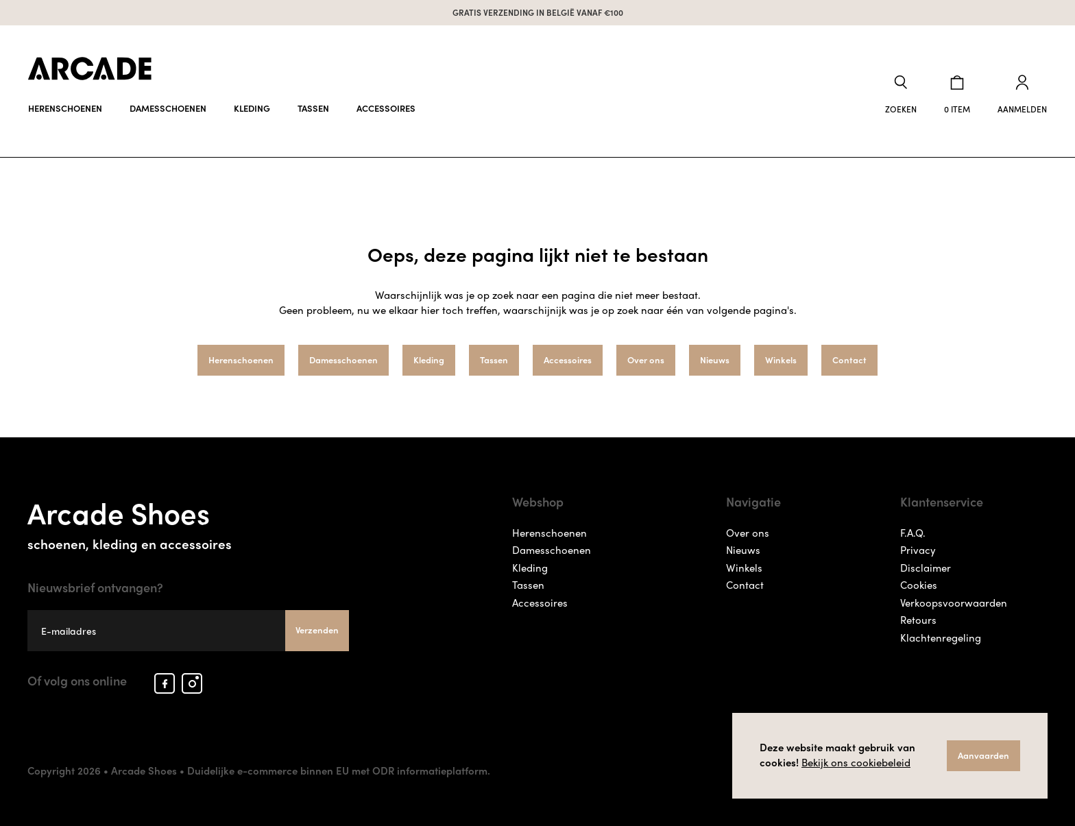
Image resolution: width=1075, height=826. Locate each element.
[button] (901, 95)
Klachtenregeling (940, 637)
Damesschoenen (168, 107)
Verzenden (317, 629)
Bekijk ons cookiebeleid (855, 762)
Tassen (313, 107)
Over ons (645, 359)
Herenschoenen (65, 107)
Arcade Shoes (188, 521)
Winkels (781, 359)
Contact (849, 359)
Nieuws (714, 359)
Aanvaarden (983, 755)
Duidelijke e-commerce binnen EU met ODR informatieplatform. (338, 770)
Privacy (918, 549)
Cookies (918, 584)
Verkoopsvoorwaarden (953, 602)
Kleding (252, 107)
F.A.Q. (913, 532)
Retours (918, 619)
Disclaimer (925, 567)
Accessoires (386, 107)
